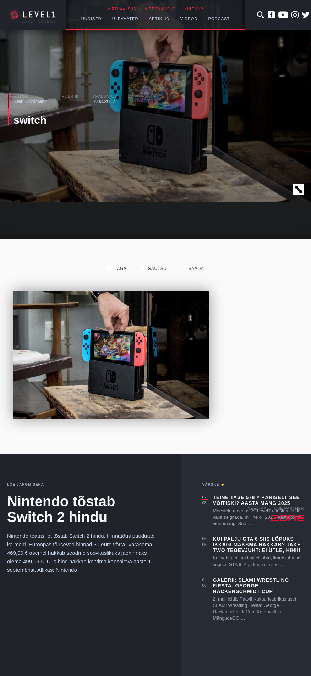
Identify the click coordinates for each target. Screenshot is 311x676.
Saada (192, 268)
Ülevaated (125, 19)
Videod (189, 19)
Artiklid (159, 19)
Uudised (91, 19)
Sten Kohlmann (30, 101)
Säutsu (154, 268)
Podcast (219, 19)
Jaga (117, 268)
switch (30, 120)
